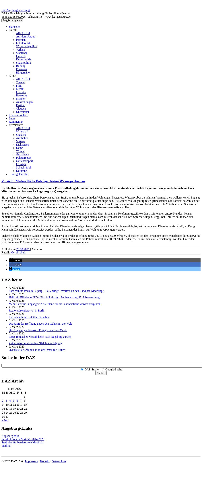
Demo (19, 147)
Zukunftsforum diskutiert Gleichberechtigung (35, 343)
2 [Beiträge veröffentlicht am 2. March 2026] (2, 400)
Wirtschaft (22, 131)
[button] (15, 260)
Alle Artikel (23, 33)
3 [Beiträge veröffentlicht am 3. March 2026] (6, 400)
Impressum (31, 461)
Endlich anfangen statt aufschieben (29, 317)
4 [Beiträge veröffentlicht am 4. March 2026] (10, 400)
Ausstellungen (24, 102)
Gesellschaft (18, 252)
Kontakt (45, 461)
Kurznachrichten (18, 115)
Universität (22, 111)
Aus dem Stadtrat (26, 36)
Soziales (21, 134)
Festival (20, 105)
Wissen (20, 151)
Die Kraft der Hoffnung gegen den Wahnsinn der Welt (40, 323)
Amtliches (22, 138)
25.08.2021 (23, 249)
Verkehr (20, 49)
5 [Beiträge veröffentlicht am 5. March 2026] (13, 400)
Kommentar (16, 121)
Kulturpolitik (23, 59)
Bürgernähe (23, 72)
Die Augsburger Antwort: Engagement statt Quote (38, 330)
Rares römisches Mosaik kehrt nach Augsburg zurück (40, 336)
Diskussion (22, 144)
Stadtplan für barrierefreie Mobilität (22, 442)
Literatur (21, 92)
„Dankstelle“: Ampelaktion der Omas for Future (37, 349)
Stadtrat (6, 445)
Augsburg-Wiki (10, 435)
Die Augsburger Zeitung (15, 10)
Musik (20, 88)
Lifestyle (21, 164)
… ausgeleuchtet (18, 174)
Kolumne (21, 170)
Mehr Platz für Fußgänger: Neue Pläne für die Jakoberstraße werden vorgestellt (55, 304)
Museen (20, 98)
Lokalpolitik (23, 43)
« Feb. (5, 420)
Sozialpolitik (23, 62)
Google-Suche (113, 369)
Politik (13, 29)
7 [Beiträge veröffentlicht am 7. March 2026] (21, 400)
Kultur (12, 75)
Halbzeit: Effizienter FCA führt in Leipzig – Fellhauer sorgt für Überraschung (54, 297)
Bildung (21, 66)
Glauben (21, 108)
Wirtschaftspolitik (26, 46)
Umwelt (21, 56)
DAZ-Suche (92, 369)
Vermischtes (16, 124)
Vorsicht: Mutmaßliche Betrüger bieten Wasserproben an (43, 181)
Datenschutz (59, 461)
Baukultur (22, 95)
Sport (12, 118)
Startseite (14, 26)
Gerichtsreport (24, 160)
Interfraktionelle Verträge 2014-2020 (22, 439)
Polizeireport (23, 157)
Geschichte (22, 154)
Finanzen (21, 69)
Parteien (21, 39)
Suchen (101, 373)
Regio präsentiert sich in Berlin (27, 310)
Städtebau (22, 52)
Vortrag (20, 141)
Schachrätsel (23, 167)
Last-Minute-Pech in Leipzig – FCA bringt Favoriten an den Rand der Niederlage (56, 290)
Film (19, 85)
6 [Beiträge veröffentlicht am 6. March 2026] (17, 400)
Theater (20, 82)
